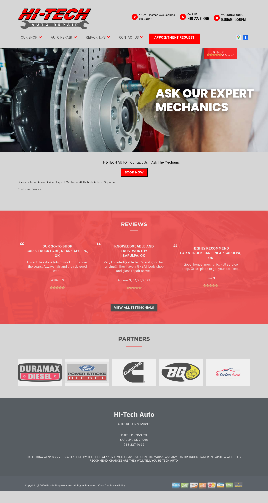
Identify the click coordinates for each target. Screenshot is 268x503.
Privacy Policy (117, 495)
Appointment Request (174, 37)
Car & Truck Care (43, 261)
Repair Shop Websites (59, 495)
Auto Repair (61, 37)
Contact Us (129, 37)
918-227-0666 (198, 18)
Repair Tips (96, 37)
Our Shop (29, 37)
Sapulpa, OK (134, 266)
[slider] (214, 54)
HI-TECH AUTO (115, 162)
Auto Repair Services (134, 434)
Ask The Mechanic (165, 162)
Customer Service (30, 189)
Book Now (134, 172)
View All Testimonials (134, 318)
